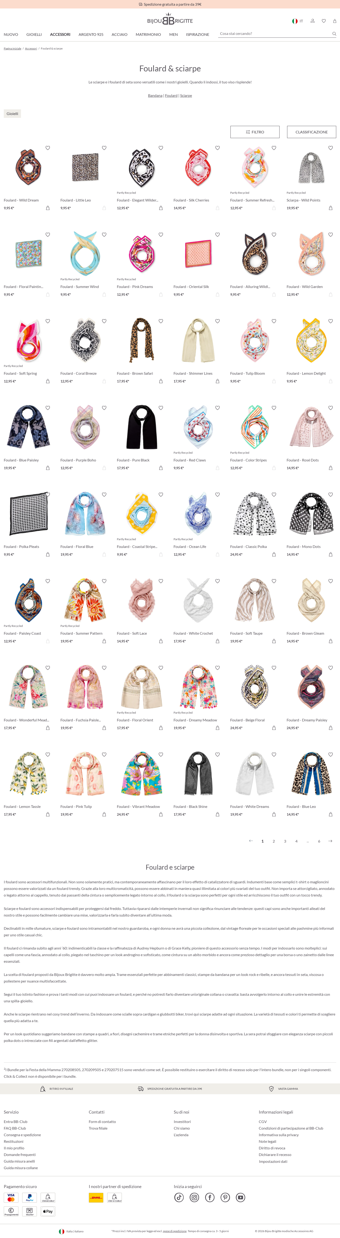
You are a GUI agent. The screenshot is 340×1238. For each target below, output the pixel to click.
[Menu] (255, 132)
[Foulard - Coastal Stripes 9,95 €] (141, 525)
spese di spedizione (175, 1231)
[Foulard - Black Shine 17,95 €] (198, 785)
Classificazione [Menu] (312, 132)
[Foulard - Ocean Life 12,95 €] (198, 525)
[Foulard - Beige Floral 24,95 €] (255, 698)
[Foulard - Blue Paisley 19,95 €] (28, 438)
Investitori (182, 1121)
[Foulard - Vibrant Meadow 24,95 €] (141, 785)
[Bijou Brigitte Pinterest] (225, 1197)
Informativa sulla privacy (279, 1134)
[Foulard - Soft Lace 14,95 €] (141, 612)
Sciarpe (186, 95)
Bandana (155, 95)
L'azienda (181, 1134)
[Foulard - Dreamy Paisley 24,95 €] (311, 698)
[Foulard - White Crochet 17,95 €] (198, 612)
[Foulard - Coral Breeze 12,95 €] (85, 352)
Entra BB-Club (15, 1121)
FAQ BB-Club (15, 1128)
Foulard (171, 95)
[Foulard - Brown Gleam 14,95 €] (311, 612)
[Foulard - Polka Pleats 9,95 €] (28, 525)
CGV (263, 1121)
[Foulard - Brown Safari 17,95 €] (141, 352)
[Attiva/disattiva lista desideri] (47, 148)
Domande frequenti (20, 1154)
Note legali (267, 1141)
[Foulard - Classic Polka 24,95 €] (255, 525)
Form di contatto (102, 1121)
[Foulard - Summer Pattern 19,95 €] (85, 612)
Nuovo (11, 34)
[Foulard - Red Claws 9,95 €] (198, 438)
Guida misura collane (21, 1167)
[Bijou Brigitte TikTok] (179, 1197)
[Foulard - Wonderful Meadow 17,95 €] (28, 698)
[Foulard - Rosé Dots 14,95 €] (311, 438)
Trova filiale (98, 1128)
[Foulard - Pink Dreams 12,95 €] (141, 265)
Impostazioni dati (273, 1161)
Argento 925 (91, 34)
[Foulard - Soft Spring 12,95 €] (28, 352)
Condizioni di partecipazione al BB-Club (291, 1128)
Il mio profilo (14, 1148)
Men (173, 34)
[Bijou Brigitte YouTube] (240, 1197)
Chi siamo (182, 1128)
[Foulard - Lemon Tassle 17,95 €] (28, 785)
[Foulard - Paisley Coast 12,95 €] (28, 612)
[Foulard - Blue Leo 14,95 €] (311, 785)
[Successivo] (330, 841)
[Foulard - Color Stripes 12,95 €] (255, 438)
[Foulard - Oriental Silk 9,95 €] (198, 265)
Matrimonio (148, 34)
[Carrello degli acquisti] (334, 21)
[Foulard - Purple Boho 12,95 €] (85, 438)
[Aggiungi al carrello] (47, 208)
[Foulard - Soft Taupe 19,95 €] (255, 612)
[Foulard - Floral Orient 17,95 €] (141, 698)
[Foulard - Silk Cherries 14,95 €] (198, 178)
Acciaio (120, 34)
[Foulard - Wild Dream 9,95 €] (28, 178)
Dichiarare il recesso (275, 1154)
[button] (312, 21)
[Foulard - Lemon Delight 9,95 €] (311, 352)
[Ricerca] (334, 33)
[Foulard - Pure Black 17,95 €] (141, 438)
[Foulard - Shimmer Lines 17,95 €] (198, 352)
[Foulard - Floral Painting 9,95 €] (28, 265)
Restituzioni (13, 1141)
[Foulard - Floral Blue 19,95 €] (85, 525)
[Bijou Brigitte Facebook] (209, 1197)
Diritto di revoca (272, 1148)
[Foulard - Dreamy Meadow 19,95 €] (198, 698)
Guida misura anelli (19, 1161)
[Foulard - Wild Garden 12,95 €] (311, 265)
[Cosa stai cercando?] (277, 33)
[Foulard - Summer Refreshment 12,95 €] (255, 178)
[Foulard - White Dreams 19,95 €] (255, 785)
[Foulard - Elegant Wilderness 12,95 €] (141, 178)
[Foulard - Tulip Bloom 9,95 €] (255, 352)
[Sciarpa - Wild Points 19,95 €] (311, 178)
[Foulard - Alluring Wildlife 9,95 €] (255, 265)
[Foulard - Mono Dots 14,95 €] (311, 525)
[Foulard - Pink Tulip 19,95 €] (85, 785)
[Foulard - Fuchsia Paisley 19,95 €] (85, 698)
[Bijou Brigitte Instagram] (194, 1197)
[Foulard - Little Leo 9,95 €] (85, 178)
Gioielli (34, 34)
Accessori (60, 34)
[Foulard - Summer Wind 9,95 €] (85, 265)
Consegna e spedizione (22, 1134)
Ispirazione (197, 34)
